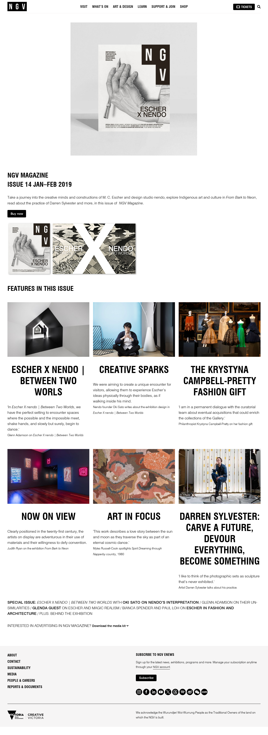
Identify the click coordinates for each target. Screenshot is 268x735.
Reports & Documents (24, 687)
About (12, 655)
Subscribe (146, 678)
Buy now (17, 214)
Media (12, 674)
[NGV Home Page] (17, 6)
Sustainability (19, 668)
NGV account (161, 667)
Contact (13, 662)
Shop (184, 7)
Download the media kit (110, 626)
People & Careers (21, 681)
